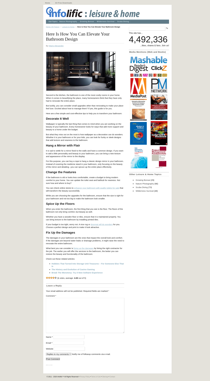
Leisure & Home (68, 27)
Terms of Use (96, 377)
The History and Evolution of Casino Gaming (73, 269)
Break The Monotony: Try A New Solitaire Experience (77, 273)
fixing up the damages (84, 248)
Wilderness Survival (106, 22)
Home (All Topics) (52, 27)
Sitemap (105, 377)
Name (49, 337)
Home (47, 3)
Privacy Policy (85, 377)
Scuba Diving (123, 22)
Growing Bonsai (87, 22)
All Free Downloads (63, 3)
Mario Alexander (56, 46)
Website (49, 349)
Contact (112, 377)
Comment (51, 296)
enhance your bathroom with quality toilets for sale (96, 188)
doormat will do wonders (102, 224)
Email (49, 343)
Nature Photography (68, 22)
